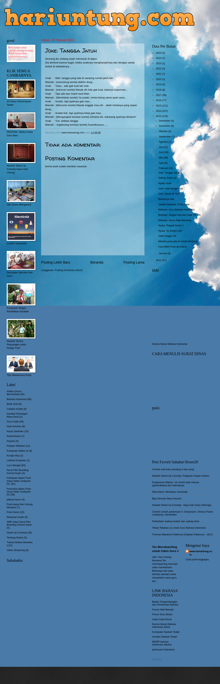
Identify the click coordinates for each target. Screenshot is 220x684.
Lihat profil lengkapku (197, 559)
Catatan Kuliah (15, 408)
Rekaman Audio (15, 517)
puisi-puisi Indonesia (163, 649)
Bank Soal (12, 403)
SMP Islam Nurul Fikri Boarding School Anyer (19, 523)
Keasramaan (14, 436)
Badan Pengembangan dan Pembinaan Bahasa (165, 603)
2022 (159, 68)
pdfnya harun (14, 499)
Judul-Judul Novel (162, 619)
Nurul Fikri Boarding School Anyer (18, 471)
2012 (159, 260)
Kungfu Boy (13, 455)
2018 (159, 89)
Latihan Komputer (16, 460)
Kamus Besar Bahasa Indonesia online (164, 625)
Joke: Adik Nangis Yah (170, 188)
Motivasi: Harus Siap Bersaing (174, 220)
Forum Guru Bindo (162, 614)
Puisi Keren (13, 512)
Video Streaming (16, 550)
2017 (159, 95)
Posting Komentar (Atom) (69, 270)
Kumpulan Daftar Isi (17, 450)
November (165, 125)
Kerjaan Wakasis (16, 445)
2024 (159, 58)
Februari (164, 168)
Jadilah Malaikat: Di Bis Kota (173, 204)
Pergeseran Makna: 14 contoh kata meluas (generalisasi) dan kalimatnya (175, 484)
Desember (165, 120)
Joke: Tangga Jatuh (168, 172)
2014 (159, 111)
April (161, 162)
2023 (159, 63)
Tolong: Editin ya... (168, 177)
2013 (159, 116)
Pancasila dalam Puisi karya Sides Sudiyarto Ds (19, 491)
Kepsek (11, 441)
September (165, 136)
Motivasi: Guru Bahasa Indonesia (176, 209)
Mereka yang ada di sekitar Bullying (177, 241)
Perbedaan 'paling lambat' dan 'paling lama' (175, 521)
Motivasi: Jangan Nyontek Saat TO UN (179, 214)
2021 (159, 73)
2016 (159, 100)
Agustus (163, 141)
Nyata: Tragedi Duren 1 (171, 225)
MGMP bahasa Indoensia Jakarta (162, 643)
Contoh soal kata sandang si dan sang (173, 469)
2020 (159, 79)
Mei (161, 157)
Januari (163, 253)
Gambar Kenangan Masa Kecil (17, 415)
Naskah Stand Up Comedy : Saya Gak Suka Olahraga (181, 505)
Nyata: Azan (164, 183)
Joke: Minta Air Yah (168, 193)
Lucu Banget (13, 465)
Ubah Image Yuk (167, 235)
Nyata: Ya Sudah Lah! (170, 230)
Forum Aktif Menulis (163, 609)
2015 (159, 105)
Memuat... (157, 659)
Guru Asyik (13, 421)
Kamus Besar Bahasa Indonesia (169, 343)
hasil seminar (14, 426)
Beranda (96, 262)
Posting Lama (133, 262)
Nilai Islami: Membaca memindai (169, 491)
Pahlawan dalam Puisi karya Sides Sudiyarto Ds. (19, 480)
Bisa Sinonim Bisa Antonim (167, 498)
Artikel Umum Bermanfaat (14, 393)
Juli (161, 147)
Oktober (163, 131)
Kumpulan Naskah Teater (166, 631)
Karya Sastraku (15, 431)
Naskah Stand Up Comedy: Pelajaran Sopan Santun (180, 475)
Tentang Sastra (15, 537)
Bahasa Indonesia (16, 399)
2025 (159, 52)
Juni (161, 152)
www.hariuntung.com (200, 553)
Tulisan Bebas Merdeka (20, 542)
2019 (159, 84)
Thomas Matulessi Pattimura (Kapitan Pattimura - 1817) (182, 534)
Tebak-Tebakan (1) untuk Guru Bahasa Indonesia (179, 527)
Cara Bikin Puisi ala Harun (172, 246)
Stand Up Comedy (17, 532)
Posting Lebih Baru (55, 262)
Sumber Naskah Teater (164, 636)
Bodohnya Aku (166, 199)
